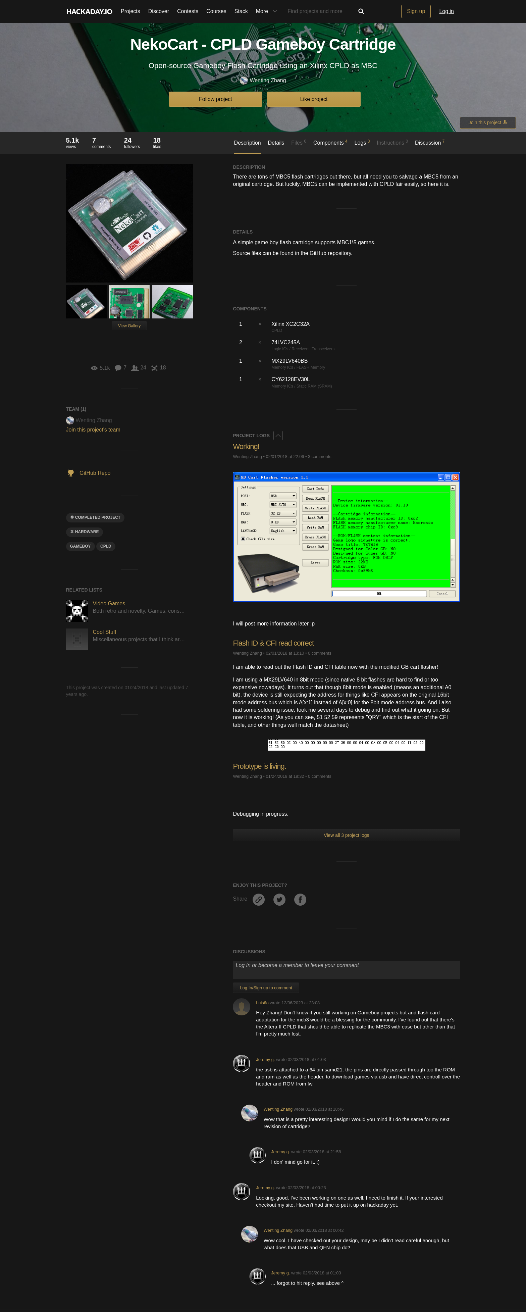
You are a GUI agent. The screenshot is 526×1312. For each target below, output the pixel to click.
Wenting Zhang (263, 81)
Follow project (215, 99)
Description (247, 143)
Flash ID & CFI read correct (273, 643)
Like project (314, 99)
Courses (216, 11)
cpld (105, 546)
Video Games (109, 603)
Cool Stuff (104, 632)
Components (330, 142)
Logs (362, 142)
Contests (187, 11)
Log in (446, 11)
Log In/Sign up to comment (266, 987)
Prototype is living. (259, 766)
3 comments (319, 456)
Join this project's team (93, 430)
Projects (130, 11)
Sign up (416, 11)
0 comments (319, 653)
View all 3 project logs (346, 835)
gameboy (80, 546)
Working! (246, 446)
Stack (241, 11)
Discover (158, 11)
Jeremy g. (265, 1059)
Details (276, 143)
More (268, 11)
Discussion (430, 142)
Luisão (262, 1002)
